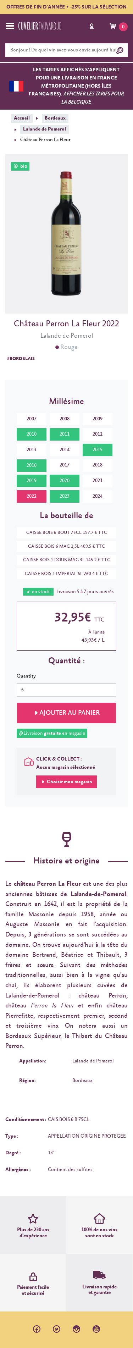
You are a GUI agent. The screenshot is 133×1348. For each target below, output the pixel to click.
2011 (65, 434)
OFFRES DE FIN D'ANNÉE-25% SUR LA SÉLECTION (66, 7)
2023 (65, 496)
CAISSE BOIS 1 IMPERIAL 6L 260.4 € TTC (63, 573)
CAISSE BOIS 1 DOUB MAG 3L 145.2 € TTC (63, 560)
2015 (97, 450)
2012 (97, 434)
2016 (32, 465)
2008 (65, 419)
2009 (97, 419)
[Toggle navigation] (10, 25)
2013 (32, 450)
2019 (32, 481)
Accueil (22, 118)
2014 (65, 450)
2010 (32, 434)
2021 (97, 481)
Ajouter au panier (69, 713)
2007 (32, 419)
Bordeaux (55, 118)
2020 (65, 481)
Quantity (26, 676)
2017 (65, 465)
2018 (97, 465)
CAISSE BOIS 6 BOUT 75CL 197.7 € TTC (63, 532)
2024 (97, 496)
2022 (32, 496)
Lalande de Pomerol (44, 129)
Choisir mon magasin (69, 782)
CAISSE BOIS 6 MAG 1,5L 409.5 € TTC (63, 546)
